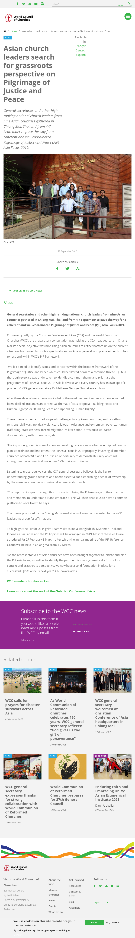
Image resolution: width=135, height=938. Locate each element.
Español (81, 55)
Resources (75, 885)
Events (52, 906)
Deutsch (80, 50)
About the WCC (55, 882)
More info (19, 935)
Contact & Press (75, 894)
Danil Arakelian (105, 805)
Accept (95, 922)
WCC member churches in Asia (28, 581)
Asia (10, 302)
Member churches (54, 892)
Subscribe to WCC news (28, 290)
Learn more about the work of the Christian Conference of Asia (51, 591)
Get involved (76, 880)
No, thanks (112, 922)
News (14, 31)
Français (80, 46)
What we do (56, 912)
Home (5, 31)
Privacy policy (27, 640)
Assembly (74, 907)
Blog (71, 901)
